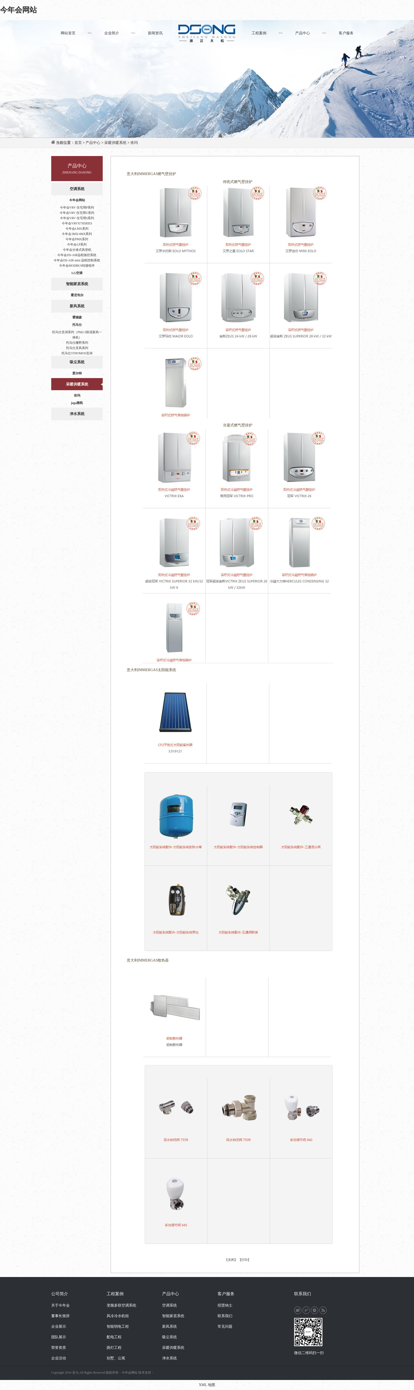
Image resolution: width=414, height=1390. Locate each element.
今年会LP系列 (77, 244)
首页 (78, 143)
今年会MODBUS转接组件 (77, 265)
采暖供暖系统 (115, 143)
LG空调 (77, 273)
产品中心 (302, 33)
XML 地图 (207, 1385)
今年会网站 (18, 10)
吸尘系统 (77, 362)
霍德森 (77, 317)
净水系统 (77, 414)
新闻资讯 (155, 33)
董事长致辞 (60, 1316)
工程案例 (259, 33)
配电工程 (114, 1337)
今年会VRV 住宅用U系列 (77, 213)
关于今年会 (60, 1305)
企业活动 (58, 1358)
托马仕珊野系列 (77, 343)
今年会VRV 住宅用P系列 (77, 207)
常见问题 (225, 1326)
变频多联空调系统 (121, 1305)
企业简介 (111, 33)
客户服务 (346, 33)
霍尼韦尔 (77, 295)
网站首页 (68, 33)
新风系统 (77, 306)
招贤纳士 (225, 1305)
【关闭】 (231, 1260)
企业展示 (58, 1326)
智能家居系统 (77, 284)
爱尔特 (77, 373)
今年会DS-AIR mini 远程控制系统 (77, 260)
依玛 (134, 143)
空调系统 (77, 189)
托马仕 (77, 325)
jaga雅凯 (77, 403)
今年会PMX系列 (76, 239)
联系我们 (225, 1316)
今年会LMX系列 (76, 228)
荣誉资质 (58, 1348)
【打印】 (244, 1260)
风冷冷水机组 (118, 1316)
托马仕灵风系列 (77, 348)
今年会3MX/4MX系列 (77, 234)
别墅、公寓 (116, 1358)
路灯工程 (114, 1348)
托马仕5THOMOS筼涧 (77, 353)
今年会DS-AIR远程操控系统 (76, 255)
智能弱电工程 (118, 1326)
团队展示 (58, 1337)
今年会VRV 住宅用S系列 (77, 218)
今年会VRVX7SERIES (77, 223)
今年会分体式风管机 (77, 250)
